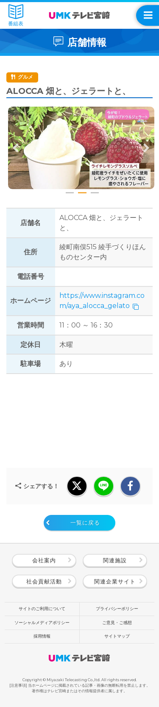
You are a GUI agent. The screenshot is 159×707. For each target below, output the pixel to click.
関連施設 (115, 560)
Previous (15, 148)
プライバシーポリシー (117, 608)
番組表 (15, 15)
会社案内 (44, 560)
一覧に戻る (85, 523)
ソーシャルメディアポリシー (42, 622)
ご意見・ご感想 (117, 622)
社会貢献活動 (44, 581)
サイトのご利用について (42, 608)
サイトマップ (117, 636)
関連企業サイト (115, 581)
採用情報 (41, 636)
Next (146, 148)
